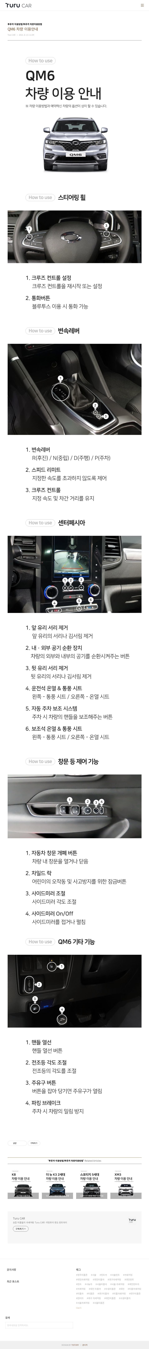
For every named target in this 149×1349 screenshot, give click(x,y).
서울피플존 (99, 1302)
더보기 (78, 1308)
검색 (70, 1325)
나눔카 (89, 1284)
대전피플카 (99, 1279)
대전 (122, 1288)
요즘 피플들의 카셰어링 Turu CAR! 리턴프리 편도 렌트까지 (40, 1222)
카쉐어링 (128, 1274)
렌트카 (104, 1274)
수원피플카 (125, 1298)
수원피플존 (111, 1288)
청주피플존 (82, 1274)
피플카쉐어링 (120, 1293)
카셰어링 (81, 1288)
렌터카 (80, 1298)
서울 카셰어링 (118, 1284)
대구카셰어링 (115, 1279)
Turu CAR (19, 1218)
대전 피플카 (95, 1288)
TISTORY (75, 1345)
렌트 (79, 1284)
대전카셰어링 (83, 1279)
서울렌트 (116, 1274)
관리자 (85, 1345)
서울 (94, 1274)
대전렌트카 (134, 1284)
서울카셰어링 (83, 1302)
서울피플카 (102, 1284)
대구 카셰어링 (94, 1298)
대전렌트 (130, 1279)
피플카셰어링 (135, 1288)
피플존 (91, 1293)
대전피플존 (111, 1298)
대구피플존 (135, 1293)
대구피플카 (104, 1293)
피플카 (80, 1293)
